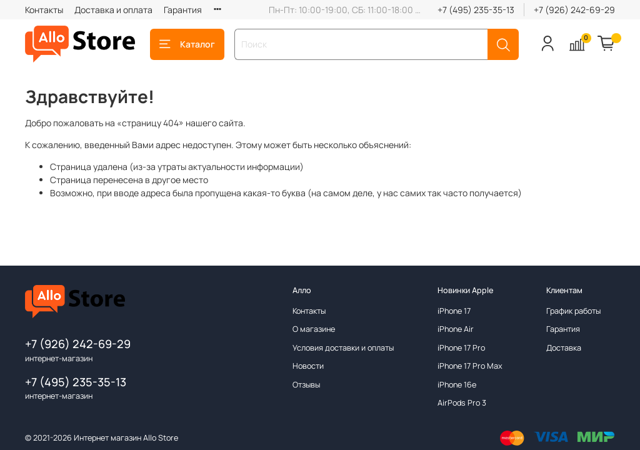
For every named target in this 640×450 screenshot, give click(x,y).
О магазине (313, 329)
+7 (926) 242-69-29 (574, 10)
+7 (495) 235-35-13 (476, 10)
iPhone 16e (457, 384)
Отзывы (306, 384)
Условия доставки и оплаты (343, 347)
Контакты (44, 10)
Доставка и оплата (113, 10)
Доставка (563, 347)
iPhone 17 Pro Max (470, 366)
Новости (308, 366)
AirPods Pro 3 (462, 403)
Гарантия (183, 10)
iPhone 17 (454, 311)
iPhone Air (456, 329)
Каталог (187, 44)
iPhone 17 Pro (461, 347)
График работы (573, 311)
